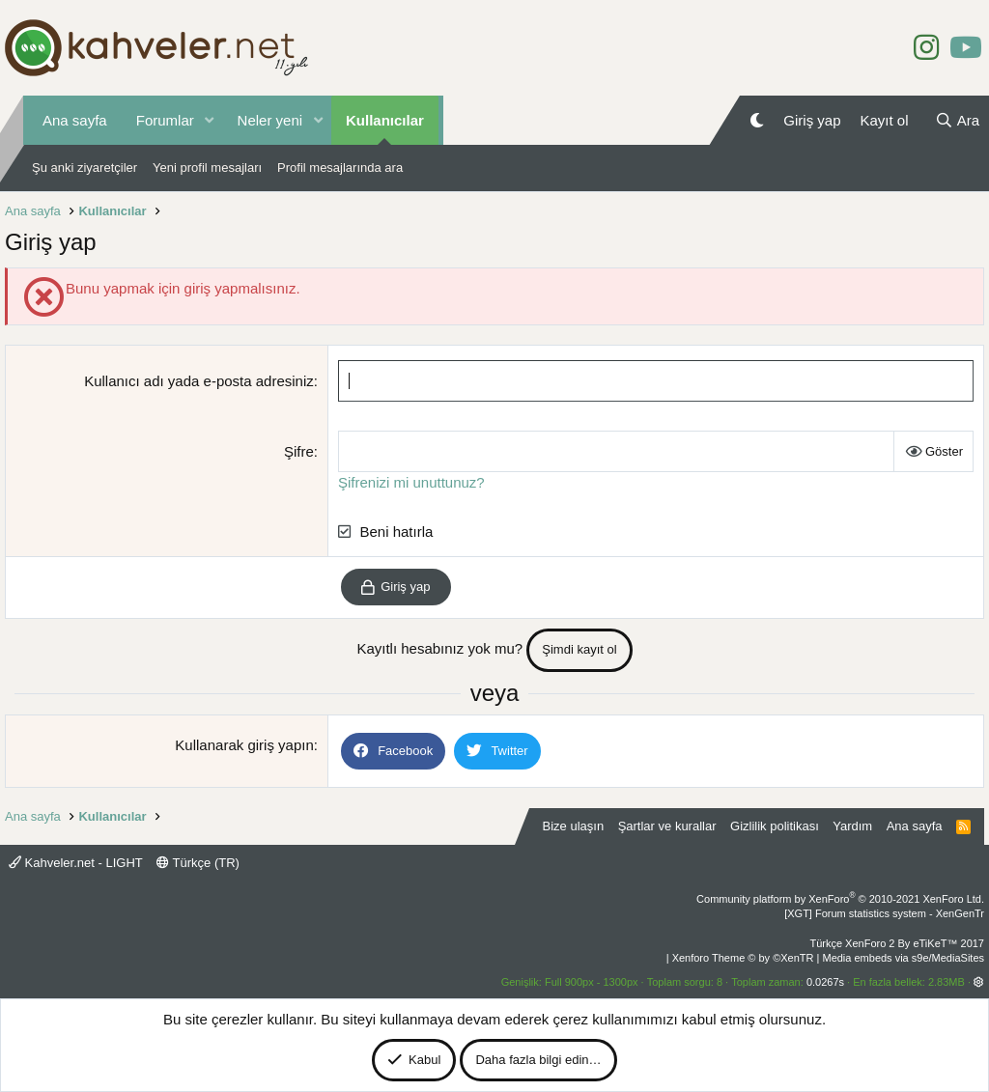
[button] (209, 120)
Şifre (299, 451)
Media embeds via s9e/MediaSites (903, 958)
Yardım (852, 826)
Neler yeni (270, 120)
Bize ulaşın (574, 826)
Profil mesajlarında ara (340, 167)
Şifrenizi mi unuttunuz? (411, 482)
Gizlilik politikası (774, 826)
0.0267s (825, 982)
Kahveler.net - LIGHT (76, 862)
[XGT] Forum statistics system (884, 913)
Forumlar (165, 120)
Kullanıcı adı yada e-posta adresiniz (199, 381)
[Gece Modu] (757, 120)
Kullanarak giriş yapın (244, 745)
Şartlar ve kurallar (667, 826)
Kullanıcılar (385, 120)
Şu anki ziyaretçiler (84, 167)
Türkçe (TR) (198, 862)
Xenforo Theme (743, 958)
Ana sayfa (74, 120)
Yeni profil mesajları (207, 167)
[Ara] (957, 120)
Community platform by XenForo (840, 899)
